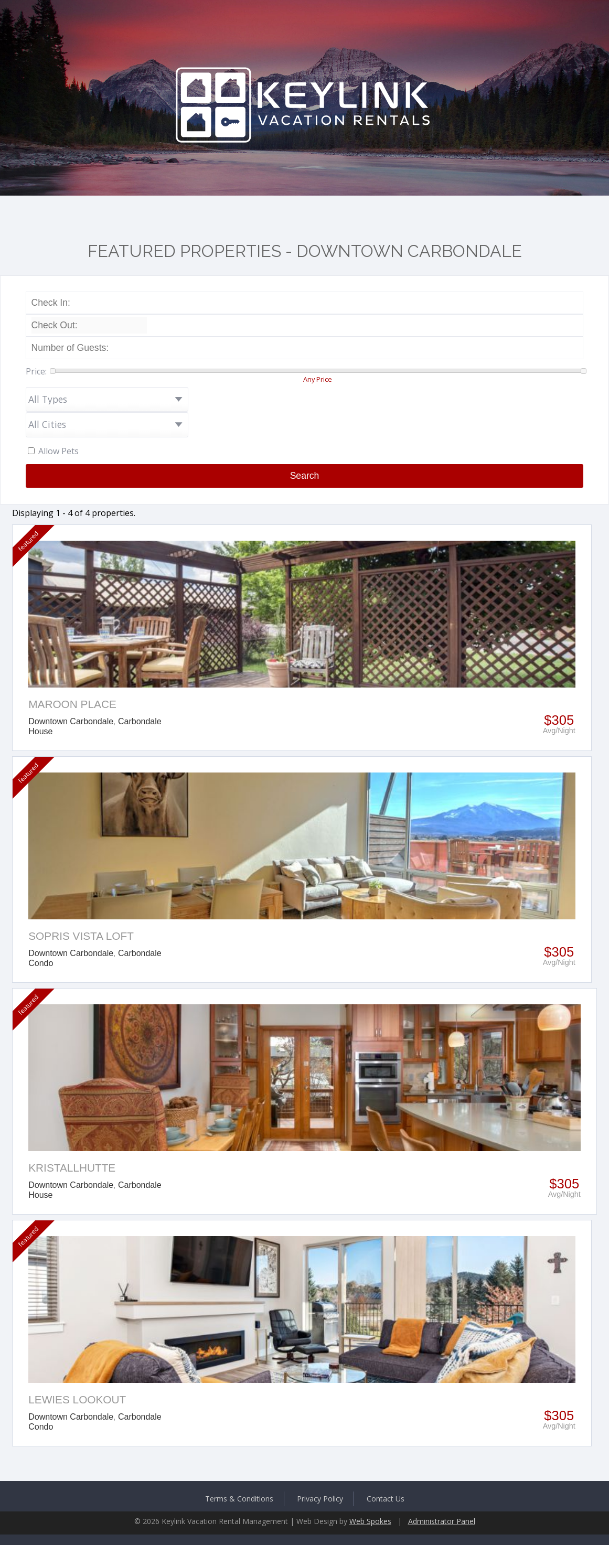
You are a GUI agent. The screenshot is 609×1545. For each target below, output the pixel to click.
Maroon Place (72, 704)
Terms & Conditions (239, 1499)
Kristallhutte (71, 1168)
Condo (40, 963)
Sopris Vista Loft (81, 936)
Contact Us (385, 1499)
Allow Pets (58, 451)
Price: (36, 371)
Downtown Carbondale (70, 721)
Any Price (317, 379)
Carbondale (140, 721)
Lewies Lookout (77, 1399)
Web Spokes (370, 1521)
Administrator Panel (441, 1521)
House (40, 731)
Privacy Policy (320, 1499)
